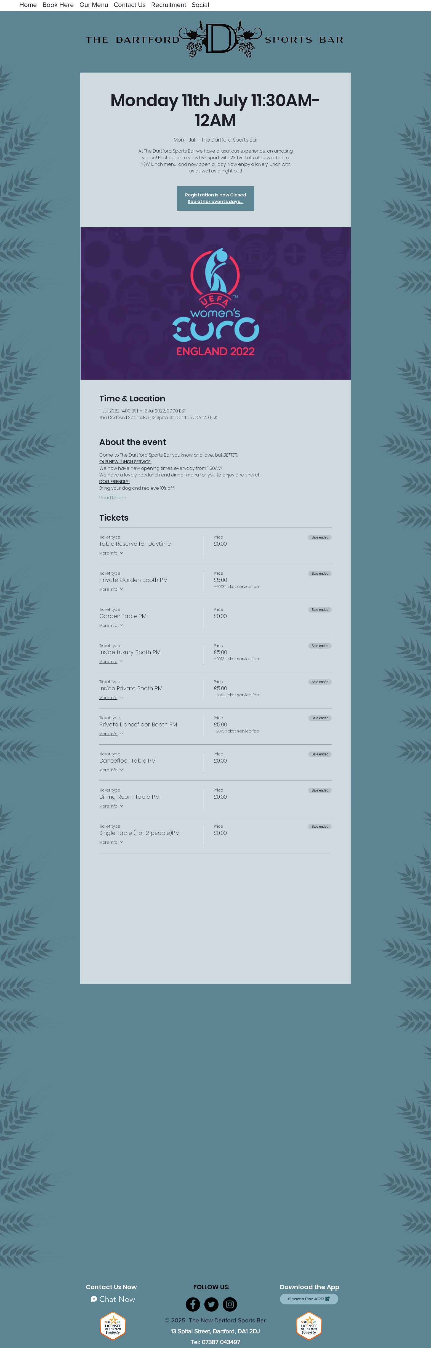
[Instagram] (230, 1304)
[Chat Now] (113, 1299)
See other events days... (215, 201)
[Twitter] (211, 1304)
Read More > (112, 498)
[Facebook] (193, 1304)
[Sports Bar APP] (309, 1299)
